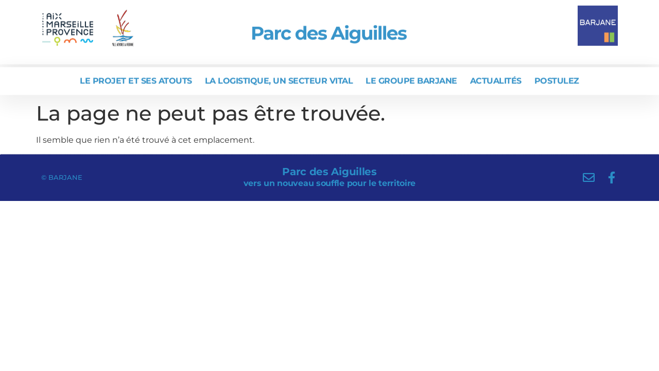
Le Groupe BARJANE (411, 80)
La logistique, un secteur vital (279, 80)
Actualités (496, 80)
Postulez (556, 80)
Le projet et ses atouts (136, 80)
